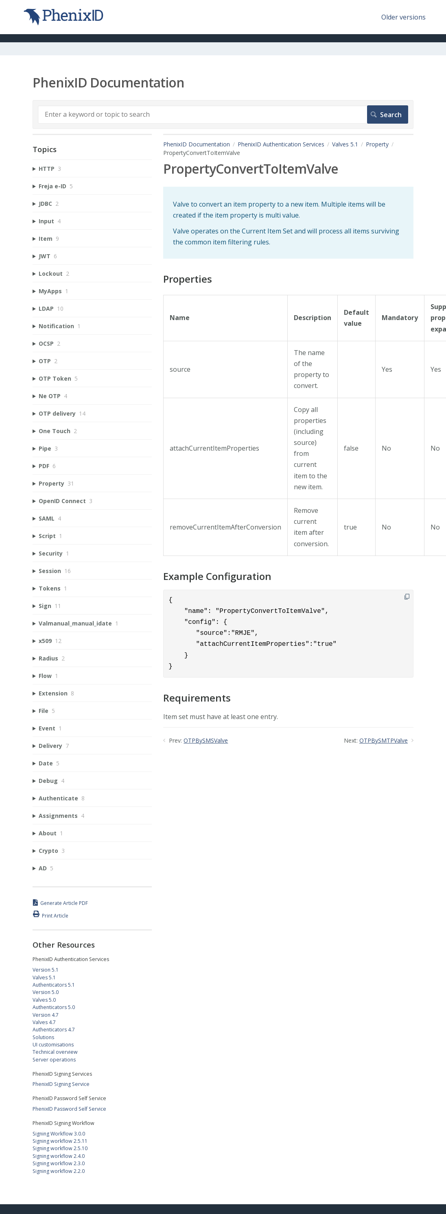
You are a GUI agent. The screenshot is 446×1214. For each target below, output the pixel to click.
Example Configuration (217, 576)
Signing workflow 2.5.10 (60, 1148)
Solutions (43, 1037)
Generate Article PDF (64, 903)
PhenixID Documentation (196, 144)
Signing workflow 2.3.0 (59, 1163)
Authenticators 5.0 (54, 1007)
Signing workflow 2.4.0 (59, 1156)
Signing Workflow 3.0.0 (59, 1133)
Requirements (197, 698)
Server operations (54, 1059)
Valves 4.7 (44, 1022)
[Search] (223, 114)
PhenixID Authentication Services (281, 144)
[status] (288, 223)
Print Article (55, 915)
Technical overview (55, 1051)
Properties (187, 279)
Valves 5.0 (44, 999)
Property (377, 144)
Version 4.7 (46, 1014)
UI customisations (53, 1044)
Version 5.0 (46, 992)
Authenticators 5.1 (54, 984)
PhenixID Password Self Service (69, 1108)
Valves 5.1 (345, 144)
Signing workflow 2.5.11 (60, 1141)
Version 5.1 (46, 969)
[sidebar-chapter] (92, 168)
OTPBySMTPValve (383, 740)
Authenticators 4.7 (54, 1029)
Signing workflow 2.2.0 (59, 1171)
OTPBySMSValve (206, 740)
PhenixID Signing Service (61, 1084)
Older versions (403, 17)
